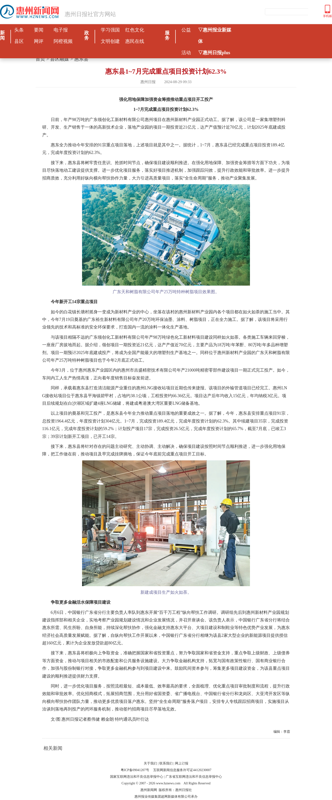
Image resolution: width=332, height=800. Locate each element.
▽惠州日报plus (214, 52)
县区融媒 (59, 59)
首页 (40, 59)
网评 (38, 41)
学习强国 (110, 29)
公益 (186, 29)
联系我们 (166, 763)
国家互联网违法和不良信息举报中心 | (137, 776)
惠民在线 (134, 41)
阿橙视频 (63, 41)
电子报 (61, 29)
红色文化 (134, 29)
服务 (167, 35)
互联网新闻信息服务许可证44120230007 (182, 770)
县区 (19, 41)
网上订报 (181, 763)
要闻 (38, 29)
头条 (19, 29)
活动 (186, 52)
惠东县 (81, 59)
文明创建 (110, 41)
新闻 (2, 35)
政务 (86, 35)
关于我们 (150, 763)
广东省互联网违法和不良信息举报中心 (194, 776)
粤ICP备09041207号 (135, 770)
